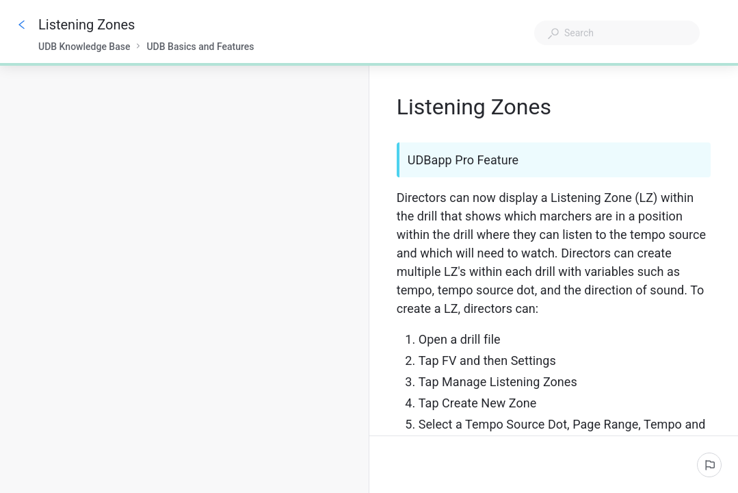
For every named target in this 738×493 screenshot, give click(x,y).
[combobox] (617, 33)
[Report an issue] (709, 465)
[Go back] (22, 24)
